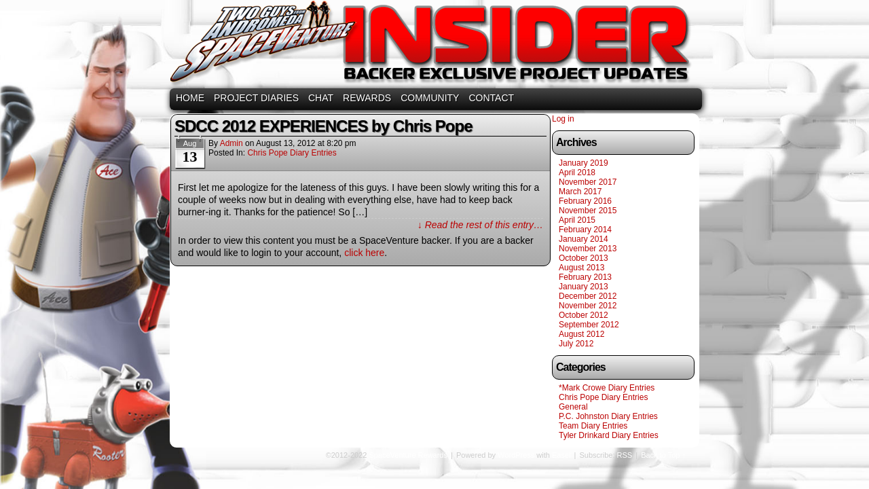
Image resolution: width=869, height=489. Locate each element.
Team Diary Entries (593, 426)
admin (231, 143)
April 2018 (577, 172)
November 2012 (587, 305)
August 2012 (581, 334)
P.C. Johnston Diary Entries (608, 416)
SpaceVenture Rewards (433, 46)
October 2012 (583, 315)
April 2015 (577, 220)
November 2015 (587, 210)
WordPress (516, 455)
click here (364, 252)
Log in (563, 119)
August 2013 (581, 267)
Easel (561, 455)
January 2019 (583, 163)
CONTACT (491, 97)
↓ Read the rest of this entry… (480, 224)
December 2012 (587, 296)
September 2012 (589, 324)
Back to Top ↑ (663, 455)
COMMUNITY (430, 97)
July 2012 (576, 343)
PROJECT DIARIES (256, 97)
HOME (190, 97)
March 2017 (580, 191)
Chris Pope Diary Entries (291, 153)
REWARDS (367, 97)
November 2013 (587, 248)
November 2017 (587, 182)
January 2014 (583, 239)
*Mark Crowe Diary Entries (606, 388)
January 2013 (583, 286)
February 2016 (585, 201)
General (573, 407)
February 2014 (585, 229)
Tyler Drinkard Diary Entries (609, 435)
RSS (625, 455)
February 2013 (585, 277)
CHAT (320, 97)
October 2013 (583, 258)
